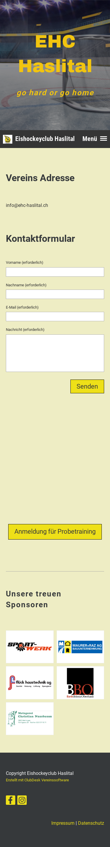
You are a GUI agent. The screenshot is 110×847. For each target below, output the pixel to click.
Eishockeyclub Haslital (45, 138)
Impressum (63, 823)
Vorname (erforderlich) (24, 262)
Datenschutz (91, 823)
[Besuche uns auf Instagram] (22, 801)
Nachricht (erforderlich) (25, 329)
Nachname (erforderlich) (26, 285)
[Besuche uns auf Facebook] (10, 801)
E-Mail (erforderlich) (22, 307)
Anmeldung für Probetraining (55, 531)
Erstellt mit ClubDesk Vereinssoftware (37, 780)
